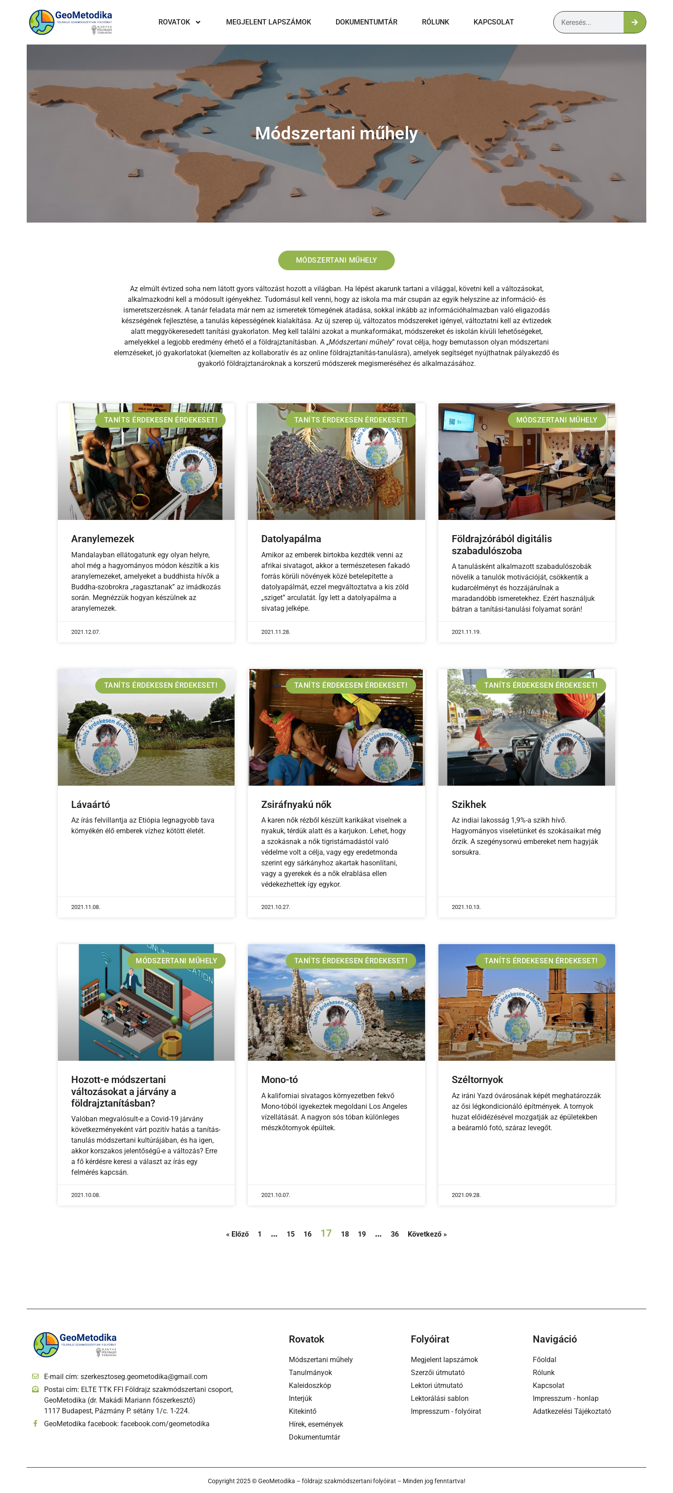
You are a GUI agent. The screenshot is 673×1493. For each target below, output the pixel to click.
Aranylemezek (102, 539)
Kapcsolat (494, 22)
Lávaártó (90, 805)
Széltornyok (477, 1080)
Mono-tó (279, 1080)
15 (291, 1234)
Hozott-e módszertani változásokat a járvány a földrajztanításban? (123, 1092)
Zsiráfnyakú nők (296, 805)
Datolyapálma (291, 539)
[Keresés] (635, 22)
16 (308, 1234)
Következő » (427, 1234)
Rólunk (435, 22)
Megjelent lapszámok (268, 22)
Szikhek (469, 805)
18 (345, 1234)
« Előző (237, 1234)
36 (395, 1234)
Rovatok (180, 22)
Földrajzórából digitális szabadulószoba (502, 545)
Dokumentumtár (366, 22)
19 (362, 1234)
